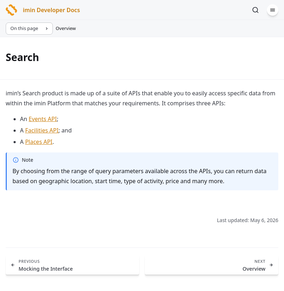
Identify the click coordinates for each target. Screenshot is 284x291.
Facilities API (41, 130)
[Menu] (272, 10)
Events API (43, 119)
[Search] (255, 10)
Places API (38, 142)
